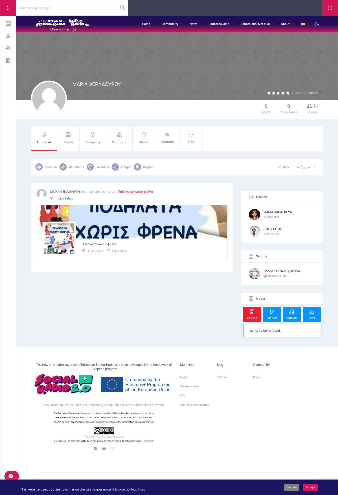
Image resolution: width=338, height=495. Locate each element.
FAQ (182, 395)
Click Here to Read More (128, 489)
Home (146, 24)
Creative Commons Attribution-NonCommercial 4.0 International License (104, 441)
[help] (11, 476)
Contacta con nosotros (194, 405)
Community (170, 24)
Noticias (222, 377)
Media (68, 138)
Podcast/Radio (219, 24)
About (285, 24)
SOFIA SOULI (272, 229)
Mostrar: (284, 167)
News (193, 24)
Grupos (119, 138)
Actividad (44, 138)
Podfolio (167, 138)
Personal (46, 167)
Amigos (93, 138)
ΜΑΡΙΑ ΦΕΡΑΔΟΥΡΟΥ (65, 190)
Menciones (71, 167)
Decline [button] (291, 487)
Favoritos (98, 167)
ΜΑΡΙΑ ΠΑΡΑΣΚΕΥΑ (277, 212)
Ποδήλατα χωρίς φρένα (135, 190)
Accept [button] (310, 487)
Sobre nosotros (189, 386)
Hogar (184, 377)
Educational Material (255, 24)
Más (191, 138)
